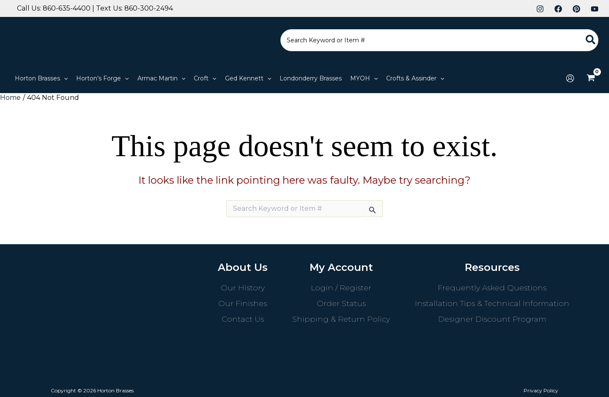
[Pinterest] (576, 9)
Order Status (341, 303)
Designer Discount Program (492, 319)
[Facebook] (558, 9)
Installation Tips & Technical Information (492, 303)
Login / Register (341, 287)
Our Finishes (242, 303)
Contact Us (243, 319)
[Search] (591, 40)
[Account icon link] (570, 78)
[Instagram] (540, 9)
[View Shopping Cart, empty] (590, 78)
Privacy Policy (541, 390)
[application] (64, 78)
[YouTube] (594, 9)
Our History (243, 287)
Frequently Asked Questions (492, 287)
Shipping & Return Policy (341, 319)
